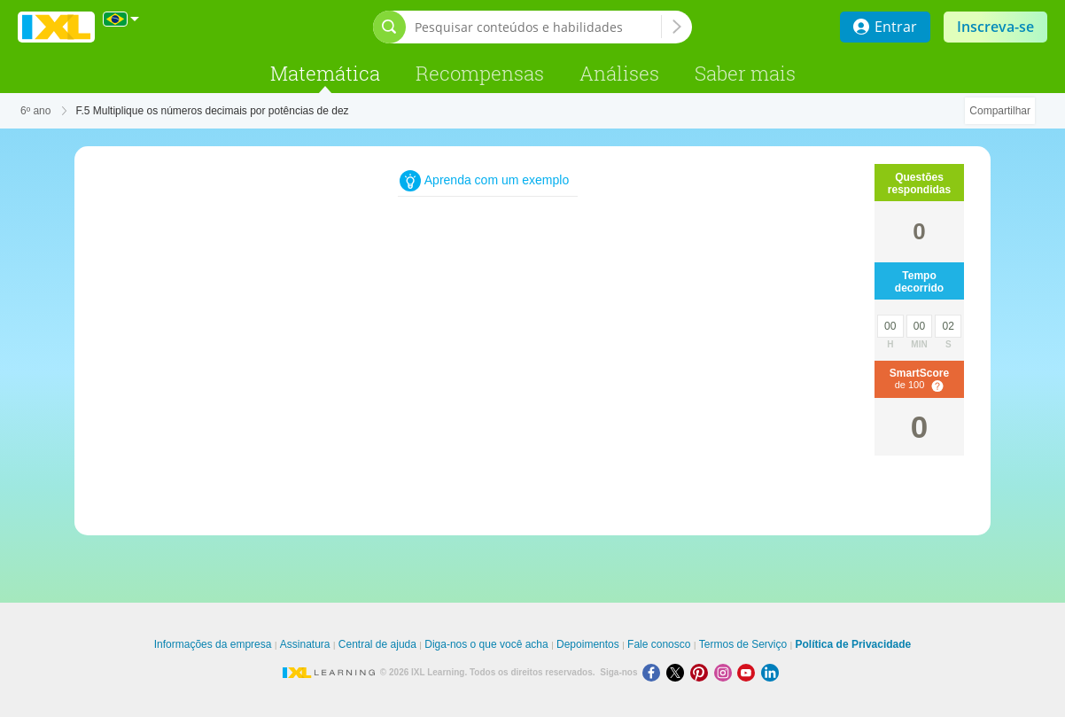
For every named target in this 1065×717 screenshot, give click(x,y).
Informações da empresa (213, 644)
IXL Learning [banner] (56, 27)
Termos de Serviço (743, 644)
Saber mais (745, 73)
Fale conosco (658, 644)
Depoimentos (587, 644)
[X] (678, 672)
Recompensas (480, 73)
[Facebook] (654, 672)
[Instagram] (726, 672)
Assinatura (305, 644)
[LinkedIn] (771, 672)
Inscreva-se (995, 26)
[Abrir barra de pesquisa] (389, 27)
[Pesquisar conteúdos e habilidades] (538, 27)
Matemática (325, 73)
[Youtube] (749, 672)
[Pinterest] (702, 672)
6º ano (35, 111)
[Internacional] (121, 19)
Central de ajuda (377, 644)
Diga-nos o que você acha (486, 644)
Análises (619, 73)
